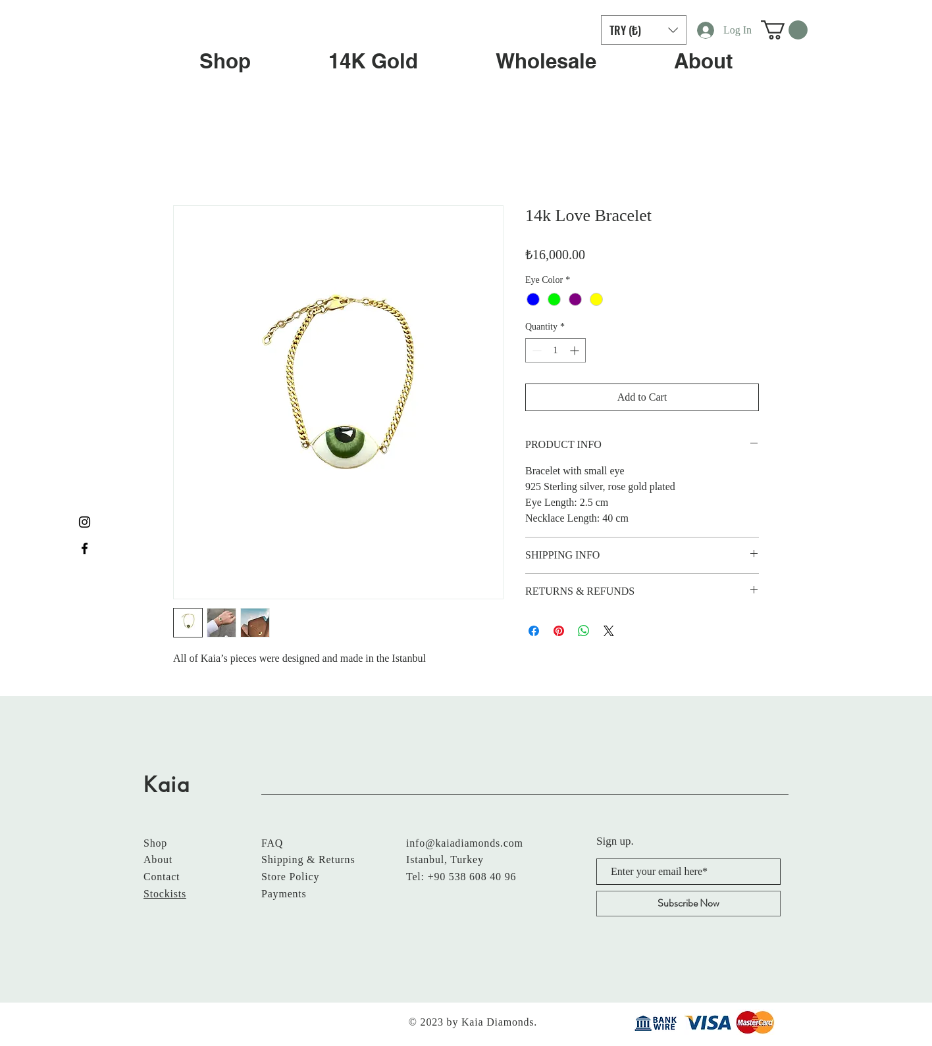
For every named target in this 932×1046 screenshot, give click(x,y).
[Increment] (575, 350)
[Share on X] (609, 631)
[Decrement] (535, 350)
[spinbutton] (555, 350)
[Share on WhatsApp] (584, 631)
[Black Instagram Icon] (84, 522)
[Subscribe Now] (688, 903)
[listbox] (643, 30)
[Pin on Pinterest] (559, 631)
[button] (643, 30)
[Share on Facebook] (534, 631)
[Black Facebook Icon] (84, 548)
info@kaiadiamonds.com (464, 843)
